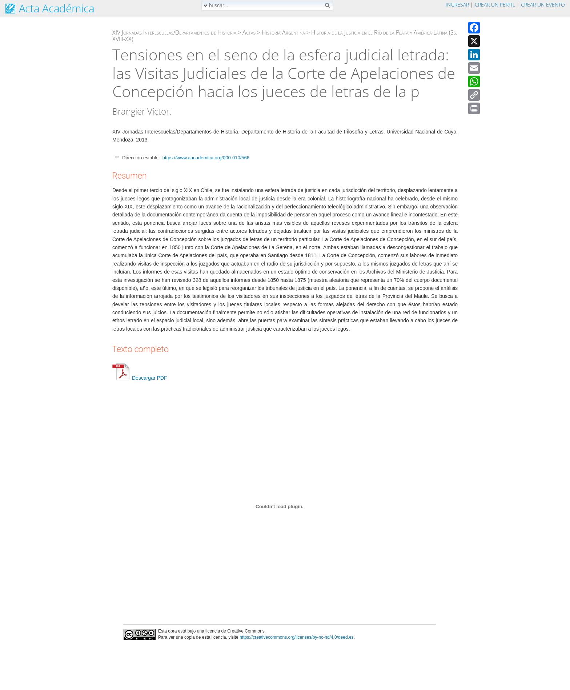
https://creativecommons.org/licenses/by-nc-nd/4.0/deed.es (297, 637)
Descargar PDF (139, 378)
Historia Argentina (283, 32)
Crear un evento (543, 4)
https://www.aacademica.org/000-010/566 (205, 157)
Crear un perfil (495, 4)
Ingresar (457, 4)
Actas (249, 32)
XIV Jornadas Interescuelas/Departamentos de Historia (174, 32)
